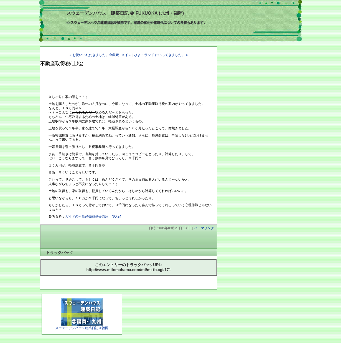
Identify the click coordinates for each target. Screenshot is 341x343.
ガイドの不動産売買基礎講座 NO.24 (93, 216)
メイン (126, 55)
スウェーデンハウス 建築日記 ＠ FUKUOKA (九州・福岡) (125, 13)
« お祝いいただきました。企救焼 (94, 55)
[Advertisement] (105, 78)
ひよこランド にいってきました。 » (161, 55)
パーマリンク (204, 228)
